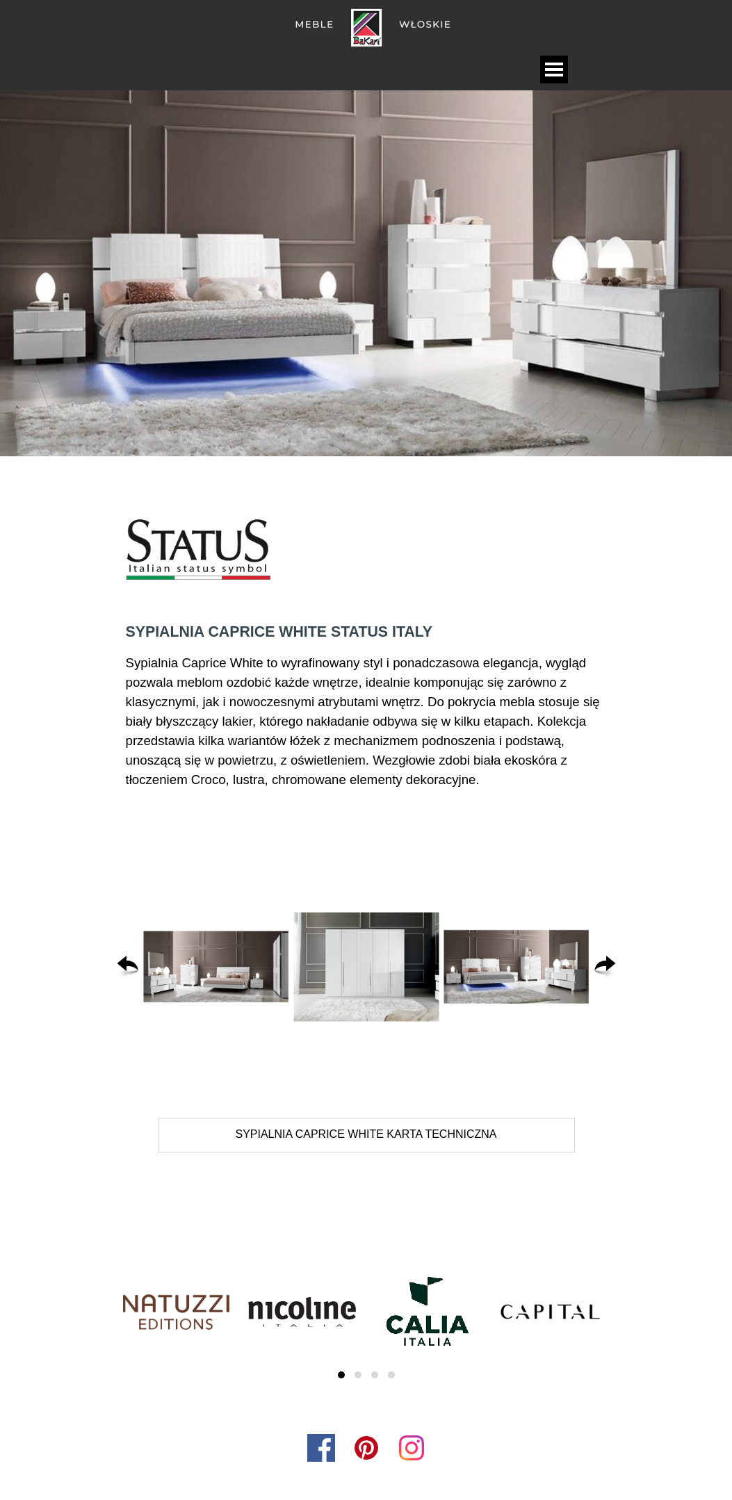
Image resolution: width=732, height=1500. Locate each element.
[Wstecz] (127, 966)
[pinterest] (366, 1448)
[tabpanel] (366, 550)
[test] (366, 1135)
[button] (216, 966)
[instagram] (411, 1448)
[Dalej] (605, 966)
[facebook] (321, 1448)
